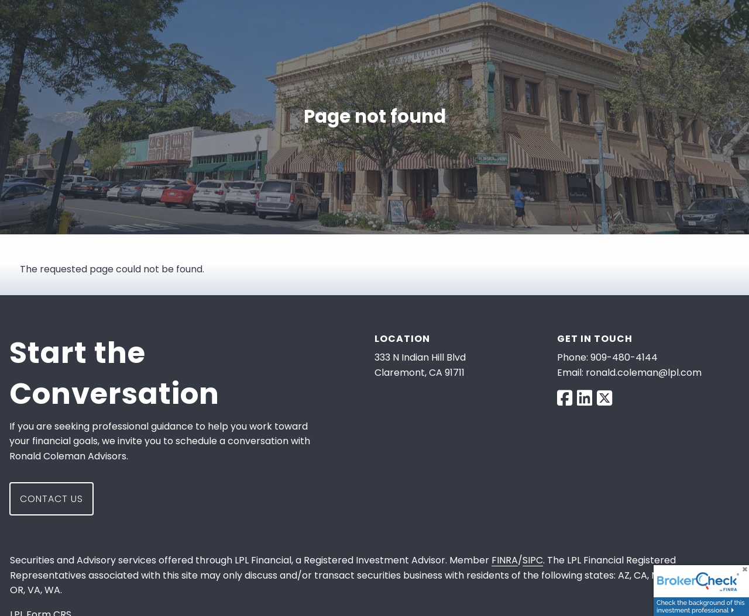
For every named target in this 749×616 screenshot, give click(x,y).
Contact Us (51, 499)
